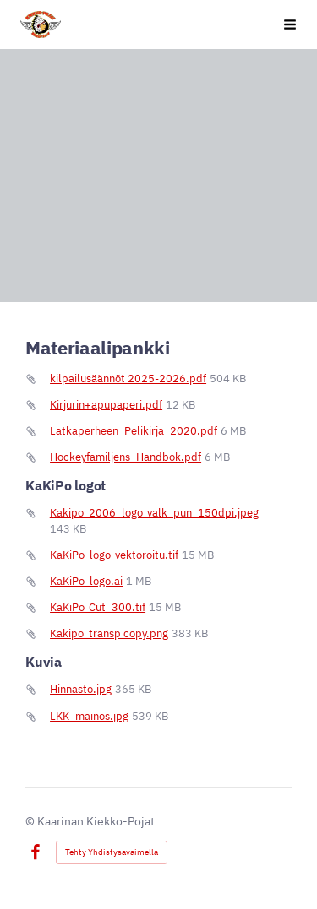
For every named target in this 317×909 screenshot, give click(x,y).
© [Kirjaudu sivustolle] (31, 821)
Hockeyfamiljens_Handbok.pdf (125, 457)
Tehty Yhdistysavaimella (111, 852)
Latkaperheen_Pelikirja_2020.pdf (133, 431)
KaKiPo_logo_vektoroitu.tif (114, 555)
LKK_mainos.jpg (89, 716)
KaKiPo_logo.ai (86, 581)
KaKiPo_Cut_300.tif (97, 607)
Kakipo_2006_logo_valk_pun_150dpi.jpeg (154, 513)
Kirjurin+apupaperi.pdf (106, 405)
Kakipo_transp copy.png (109, 633)
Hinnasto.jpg (81, 689)
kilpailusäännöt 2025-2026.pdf (128, 378)
